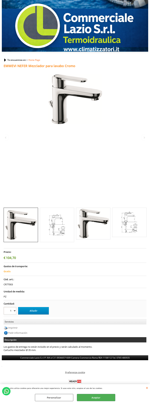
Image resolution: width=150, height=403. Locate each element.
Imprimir (13, 327)
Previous (6, 137)
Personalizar (54, 397)
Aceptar (96, 397)
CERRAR (147, 388)
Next (144, 137)
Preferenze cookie (75, 372)
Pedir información (17, 332)
